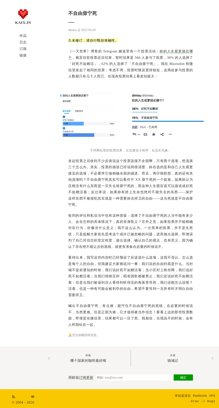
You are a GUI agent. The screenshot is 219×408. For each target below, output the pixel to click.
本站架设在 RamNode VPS (195, 396)
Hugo (211, 401)
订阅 (23, 49)
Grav (195, 401)
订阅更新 (86, 377)
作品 (23, 36)
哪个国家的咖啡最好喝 (88, 357)
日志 (23, 42)
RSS (13, 397)
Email (32, 397)
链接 (23, 55)
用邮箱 (80, 378)
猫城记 (173, 357)
